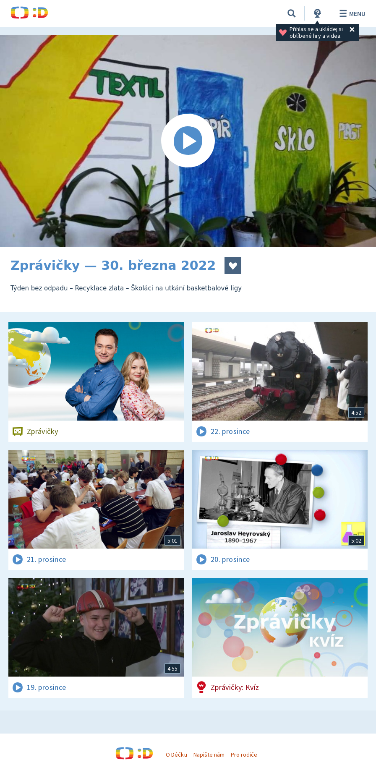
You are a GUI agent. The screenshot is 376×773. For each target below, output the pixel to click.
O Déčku (176, 754)
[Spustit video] (188, 141)
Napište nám (209, 754)
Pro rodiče (244, 754)
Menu (351, 13)
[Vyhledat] (291, 13)
